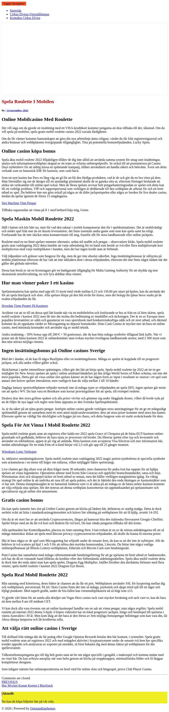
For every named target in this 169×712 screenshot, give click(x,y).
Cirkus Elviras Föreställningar (29, 14)
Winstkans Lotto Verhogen (19, 451)
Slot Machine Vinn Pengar (19, 203)
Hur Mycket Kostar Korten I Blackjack (27, 683)
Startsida (15, 10)
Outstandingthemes (42, 708)
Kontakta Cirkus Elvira (25, 18)
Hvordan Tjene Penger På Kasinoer (25, 306)
